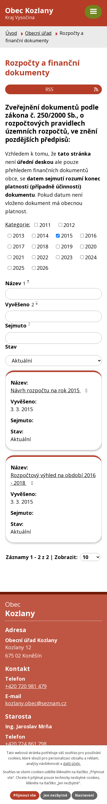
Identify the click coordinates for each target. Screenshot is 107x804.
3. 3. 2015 (22, 409)
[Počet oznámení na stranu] (90, 557)
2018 (42, 246)
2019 (66, 246)
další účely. (72, 763)
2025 (18, 267)
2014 (42, 235)
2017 (18, 246)
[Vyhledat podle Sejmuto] (53, 338)
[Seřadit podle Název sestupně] (28, 283)
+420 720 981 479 (26, 686)
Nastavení (84, 795)
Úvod (11, 33)
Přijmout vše (24, 795)
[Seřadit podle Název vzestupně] (28, 281)
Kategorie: (17, 224)
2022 (42, 257)
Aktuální (21, 439)
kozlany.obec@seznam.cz (35, 703)
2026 (42, 267)
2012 (69, 224)
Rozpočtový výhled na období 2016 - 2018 (53, 479)
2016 (90, 235)
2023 (66, 257)
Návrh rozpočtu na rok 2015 (50, 390)
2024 (90, 257)
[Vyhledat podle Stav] (53, 360)
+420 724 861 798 (26, 743)
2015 (66, 235)
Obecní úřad (38, 33)
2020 (90, 246)
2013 (18, 235)
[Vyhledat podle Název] (53, 294)
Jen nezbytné (55, 795)
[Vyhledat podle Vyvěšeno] (53, 316)
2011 (45, 224)
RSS (72, 89)
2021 (18, 257)
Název (15, 283)
